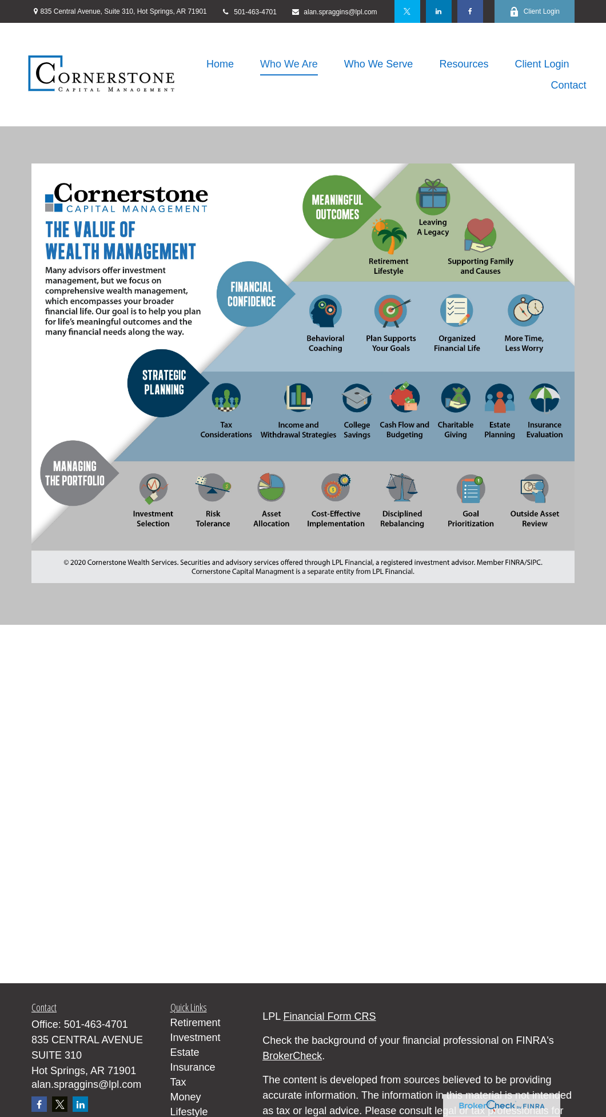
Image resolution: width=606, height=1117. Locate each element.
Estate (185, 1052)
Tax (178, 1082)
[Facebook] (470, 11)
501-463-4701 (249, 12)
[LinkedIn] (439, 11)
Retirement (195, 1022)
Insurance (193, 1067)
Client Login (534, 12)
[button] (220, 64)
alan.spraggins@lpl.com (334, 12)
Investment (195, 1037)
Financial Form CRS (330, 1016)
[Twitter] (407, 11)
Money (185, 1097)
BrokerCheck (292, 1056)
